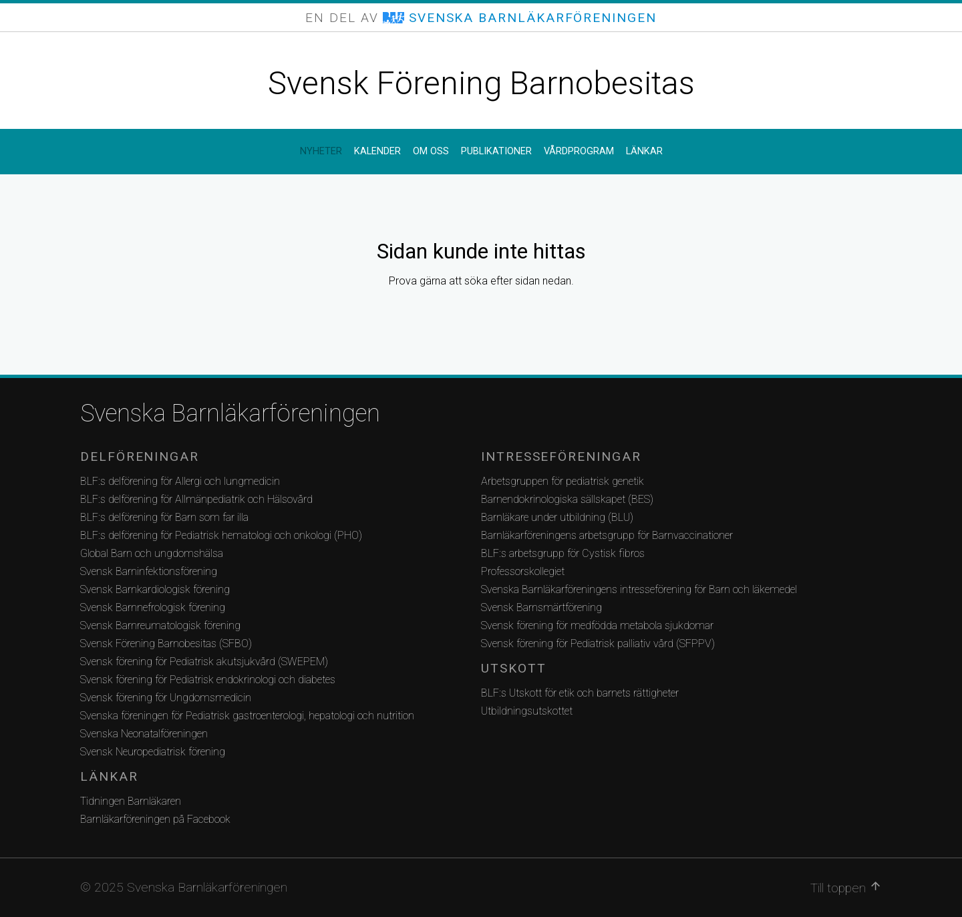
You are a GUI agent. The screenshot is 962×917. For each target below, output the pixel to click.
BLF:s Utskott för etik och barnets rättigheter (580, 693)
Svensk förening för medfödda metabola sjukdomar (597, 625)
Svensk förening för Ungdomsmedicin (165, 697)
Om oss (431, 151)
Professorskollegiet (523, 571)
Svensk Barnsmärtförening (541, 607)
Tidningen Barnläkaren (130, 801)
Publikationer (496, 151)
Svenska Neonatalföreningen (144, 733)
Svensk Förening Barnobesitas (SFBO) (166, 643)
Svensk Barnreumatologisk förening (160, 625)
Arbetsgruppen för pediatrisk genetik (562, 481)
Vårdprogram (579, 151)
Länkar (644, 151)
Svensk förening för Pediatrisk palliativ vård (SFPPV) (598, 643)
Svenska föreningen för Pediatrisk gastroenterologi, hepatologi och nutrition (247, 715)
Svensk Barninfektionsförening (148, 571)
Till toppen (846, 888)
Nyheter (321, 151)
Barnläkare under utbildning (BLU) (557, 517)
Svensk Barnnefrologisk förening (152, 607)
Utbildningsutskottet (527, 711)
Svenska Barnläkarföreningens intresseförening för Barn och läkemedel (639, 589)
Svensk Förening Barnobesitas (481, 83)
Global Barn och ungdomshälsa (151, 553)
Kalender (377, 151)
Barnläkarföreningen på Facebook (155, 819)
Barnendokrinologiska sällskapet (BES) (567, 499)
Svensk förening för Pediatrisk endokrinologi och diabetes (207, 679)
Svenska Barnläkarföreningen (230, 413)
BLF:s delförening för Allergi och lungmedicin (180, 481)
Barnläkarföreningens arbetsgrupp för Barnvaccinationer (607, 535)
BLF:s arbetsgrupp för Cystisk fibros (563, 553)
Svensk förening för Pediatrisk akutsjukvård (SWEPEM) (204, 661)
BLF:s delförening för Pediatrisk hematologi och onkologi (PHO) (221, 535)
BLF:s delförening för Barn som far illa (164, 517)
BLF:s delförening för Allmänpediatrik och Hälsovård (196, 499)
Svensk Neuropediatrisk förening (152, 751)
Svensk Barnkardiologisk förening (155, 589)
